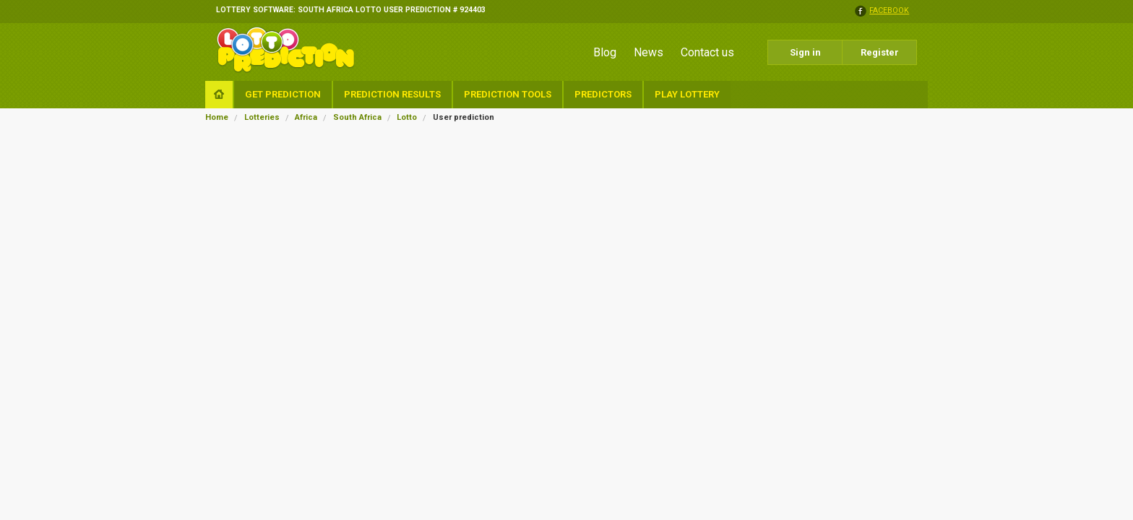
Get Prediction (283, 94)
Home (216, 117)
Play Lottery (687, 94)
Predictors (603, 94)
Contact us (707, 52)
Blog (604, 52)
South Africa (357, 117)
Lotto (407, 117)
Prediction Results (392, 94)
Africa (306, 117)
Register (880, 52)
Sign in (805, 52)
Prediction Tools (507, 94)
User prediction (463, 117)
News (648, 52)
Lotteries (262, 117)
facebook (889, 11)
